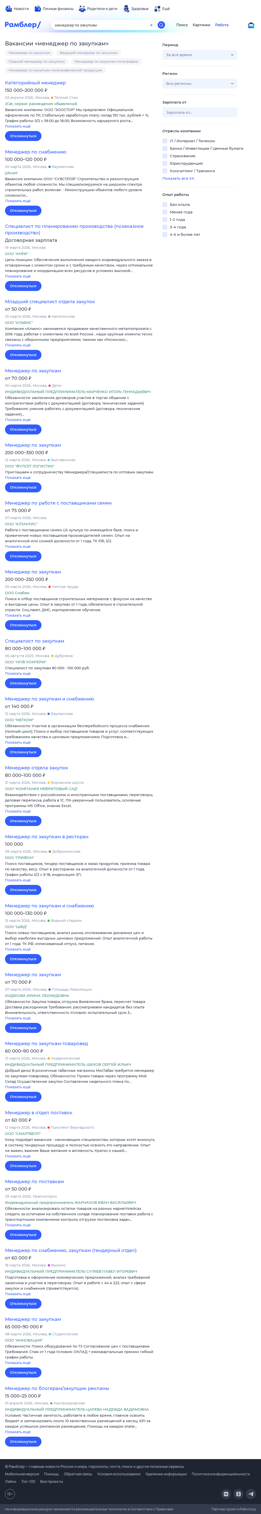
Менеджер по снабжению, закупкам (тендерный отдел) (71, 1250)
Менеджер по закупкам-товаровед (46, 1043)
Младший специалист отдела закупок (50, 301)
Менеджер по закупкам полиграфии (106, 61)
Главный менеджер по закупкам (37, 61)
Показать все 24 (178, 178)
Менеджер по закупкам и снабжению (49, 699)
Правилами (165, 1509)
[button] (80, 118)
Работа (222, 24)
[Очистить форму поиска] (151, 25)
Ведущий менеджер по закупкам (88, 53)
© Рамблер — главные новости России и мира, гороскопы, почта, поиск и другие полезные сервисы (94, 1466)
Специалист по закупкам (34, 641)
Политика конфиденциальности (221, 1474)
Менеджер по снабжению (35, 152)
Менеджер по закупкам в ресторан (46, 836)
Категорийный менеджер (35, 83)
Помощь (51, 1474)
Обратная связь (78, 1474)
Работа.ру (248, 1509)
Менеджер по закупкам (29, 53)
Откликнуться (23, 136)
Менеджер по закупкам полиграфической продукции (55, 70)
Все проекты (51, 1481)
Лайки (10, 1481)
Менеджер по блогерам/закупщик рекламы (57, 1388)
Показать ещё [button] (18, 126)
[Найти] (161, 25)
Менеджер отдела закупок (36, 768)
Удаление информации (166, 1474)
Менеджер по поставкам (34, 1181)
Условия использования (118, 1474)
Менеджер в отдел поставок (38, 1112)
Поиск (182, 24)
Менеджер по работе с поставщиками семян (58, 503)
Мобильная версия (22, 1474)
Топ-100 (28, 1481)
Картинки (201, 24)
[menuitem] (17, 8)
